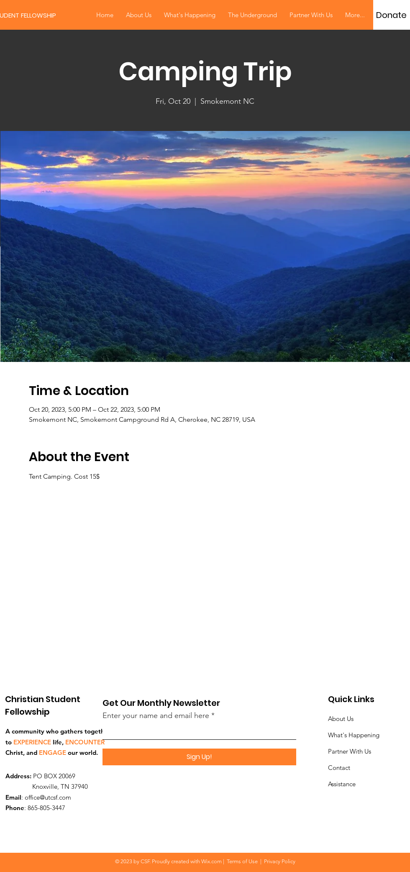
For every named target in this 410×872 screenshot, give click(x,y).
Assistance (342, 784)
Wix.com (211, 861)
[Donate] (391, 15)
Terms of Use (242, 861)
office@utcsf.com (48, 797)
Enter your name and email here (155, 715)
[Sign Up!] (199, 757)
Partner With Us (349, 751)
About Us (341, 719)
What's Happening (353, 735)
